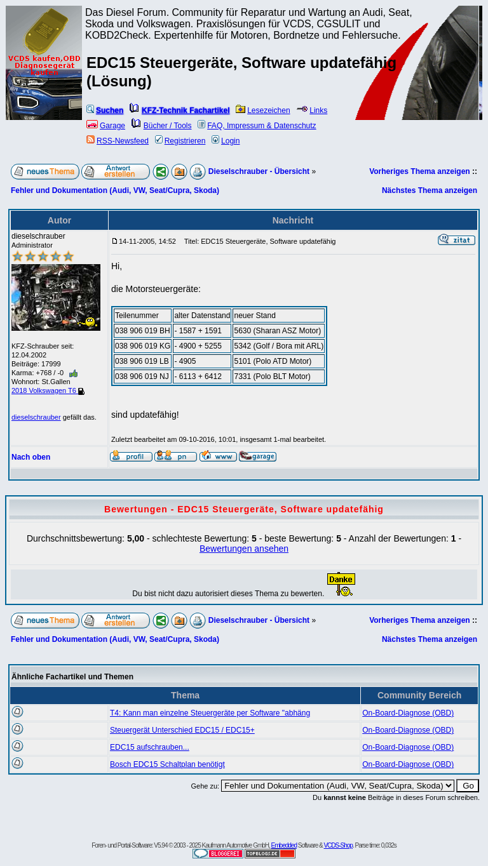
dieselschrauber (36, 417)
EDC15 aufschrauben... (149, 747)
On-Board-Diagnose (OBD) (408, 713)
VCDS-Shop (337, 845)
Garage (105, 125)
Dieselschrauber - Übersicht (258, 171)
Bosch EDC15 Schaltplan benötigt (167, 764)
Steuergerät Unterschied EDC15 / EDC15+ (182, 730)
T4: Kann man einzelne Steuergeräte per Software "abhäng (210, 713)
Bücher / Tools (162, 125)
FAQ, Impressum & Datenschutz (257, 125)
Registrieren (180, 141)
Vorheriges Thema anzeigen (419, 171)
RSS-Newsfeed (117, 141)
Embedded (284, 845)
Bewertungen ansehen (244, 548)
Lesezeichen (263, 110)
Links (311, 110)
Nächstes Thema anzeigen (429, 190)
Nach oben (30, 457)
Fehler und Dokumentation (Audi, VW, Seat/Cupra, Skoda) (115, 190)
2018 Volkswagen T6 (48, 390)
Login (226, 141)
